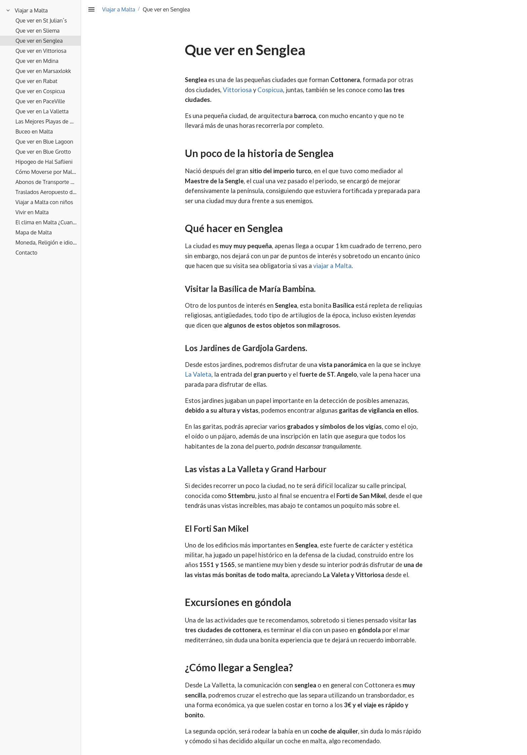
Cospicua (270, 89)
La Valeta (198, 374)
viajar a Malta (332, 265)
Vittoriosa (237, 89)
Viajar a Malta (118, 9)
